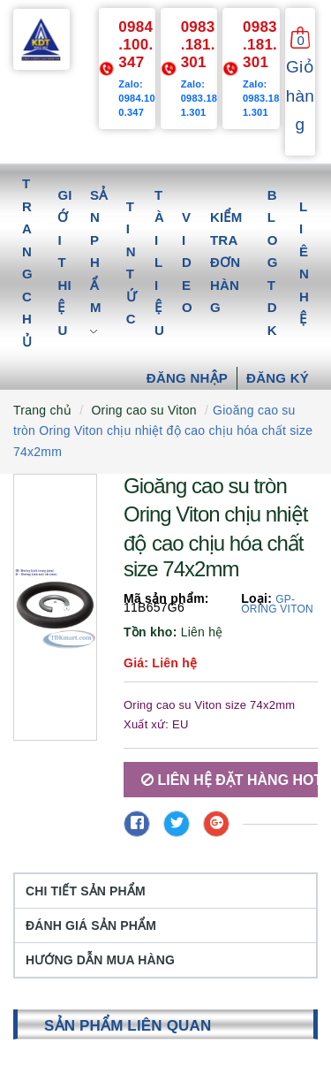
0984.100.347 (135, 45)
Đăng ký (277, 377)
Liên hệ (304, 263)
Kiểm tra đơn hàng (226, 262)
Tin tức (131, 263)
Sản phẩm (99, 262)
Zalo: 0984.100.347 (136, 98)
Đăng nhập (187, 377)
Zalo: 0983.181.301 (199, 98)
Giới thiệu (64, 262)
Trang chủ (27, 262)
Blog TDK (272, 262)
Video (187, 262)
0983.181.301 (198, 45)
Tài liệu (159, 262)
